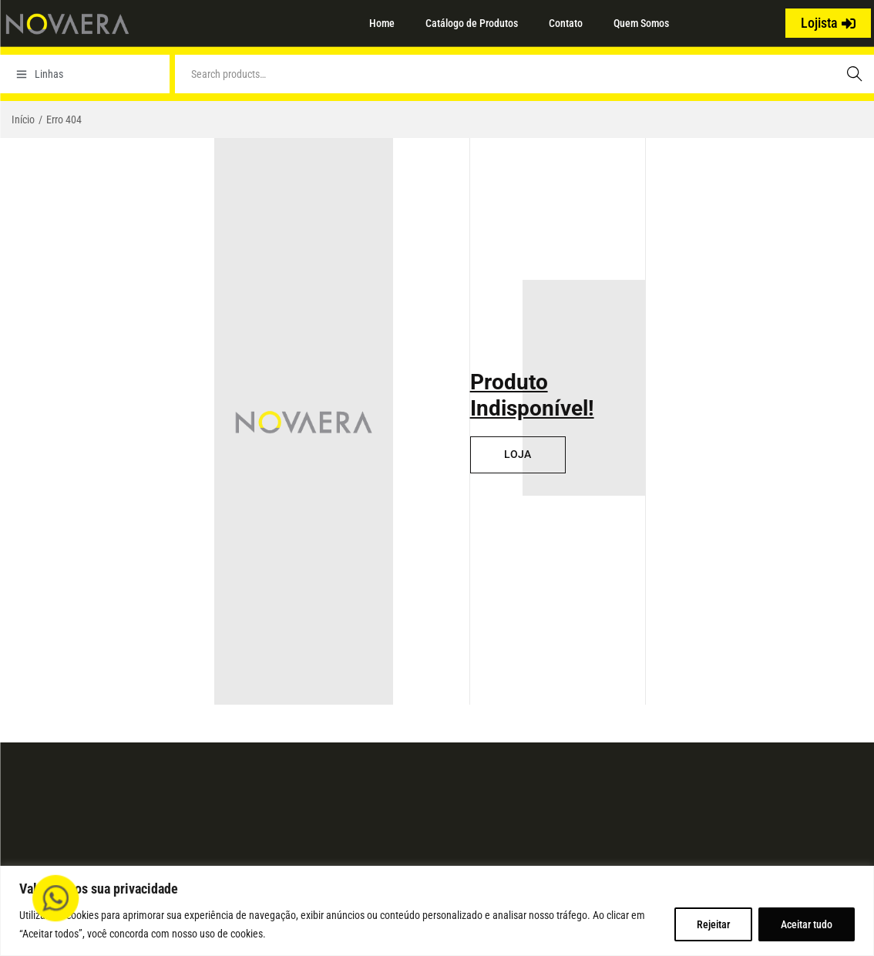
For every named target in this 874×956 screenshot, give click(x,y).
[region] (437, 911)
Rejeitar (713, 924)
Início (23, 119)
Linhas (39, 74)
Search (854, 74)
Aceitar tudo (806, 924)
